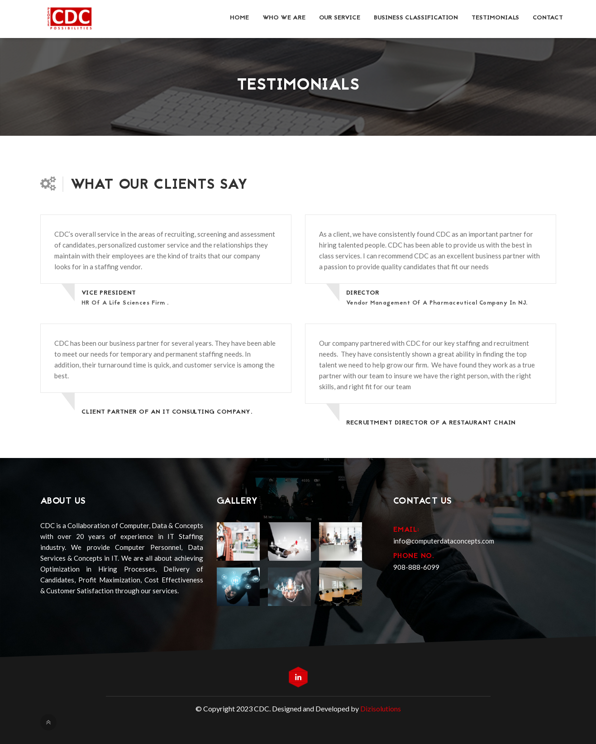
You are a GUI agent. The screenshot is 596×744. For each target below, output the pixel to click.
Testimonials (495, 18)
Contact (548, 18)
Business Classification (416, 18)
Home (239, 18)
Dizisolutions (380, 708)
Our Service (339, 18)
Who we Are (283, 18)
